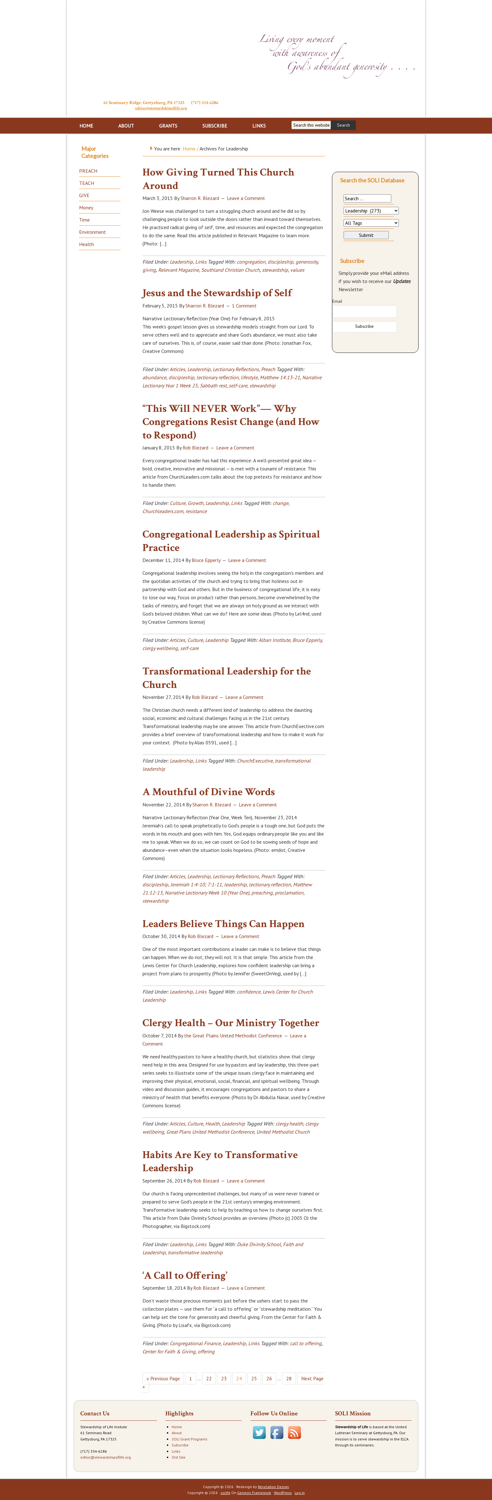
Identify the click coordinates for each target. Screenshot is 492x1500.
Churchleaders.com (162, 510)
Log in (300, 1492)
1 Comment (244, 305)
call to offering (306, 1343)
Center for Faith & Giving (168, 1351)
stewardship (275, 269)
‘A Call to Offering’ (184, 1275)
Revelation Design (273, 1486)
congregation (251, 261)
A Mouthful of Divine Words (208, 791)
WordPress (283, 1492)
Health (212, 1123)
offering (206, 1351)
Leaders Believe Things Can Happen (223, 923)
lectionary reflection (217, 377)
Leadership (181, 261)
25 (254, 1378)
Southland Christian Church (230, 269)
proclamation (289, 892)
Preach (268, 368)
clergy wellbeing (160, 647)
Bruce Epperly (307, 639)
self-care (238, 385)
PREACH (88, 170)
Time (84, 219)
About (177, 1432)
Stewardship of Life (161, 49)
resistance (196, 510)
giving (149, 269)
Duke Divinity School (259, 1243)
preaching (262, 892)
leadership (235, 884)
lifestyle (249, 377)
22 (209, 1378)
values (297, 269)
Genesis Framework (254, 1492)
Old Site (178, 1456)
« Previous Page (163, 1378)
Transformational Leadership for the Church (226, 677)
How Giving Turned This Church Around (218, 178)
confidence (248, 991)
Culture (177, 502)
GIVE (84, 194)
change (280, 502)
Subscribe (180, 1444)
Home (177, 1426)
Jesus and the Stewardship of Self (217, 292)
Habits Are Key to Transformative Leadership (220, 1161)
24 (239, 1378)
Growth (195, 502)
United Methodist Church (283, 1131)
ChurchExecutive (255, 760)
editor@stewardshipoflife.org (161, 108)
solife (225, 1492)
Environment (92, 231)
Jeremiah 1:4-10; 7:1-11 (196, 884)
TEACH (86, 182)
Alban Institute (274, 639)
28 (289, 1378)
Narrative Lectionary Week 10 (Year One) (207, 892)
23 (224, 1378)
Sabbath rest (213, 385)
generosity (307, 261)
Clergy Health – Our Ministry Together (230, 1022)
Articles (177, 368)
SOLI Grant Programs (189, 1438)
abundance (154, 377)
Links (200, 261)
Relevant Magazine (178, 269)
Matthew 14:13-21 (280, 377)
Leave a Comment (246, 197)
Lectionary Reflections (236, 368)
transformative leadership (195, 1252)
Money (86, 207)
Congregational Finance (195, 1343)
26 (269, 1378)
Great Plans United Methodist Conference (210, 1131)
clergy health (289, 1123)
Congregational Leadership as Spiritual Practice (231, 540)
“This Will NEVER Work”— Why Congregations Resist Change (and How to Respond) (231, 421)
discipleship (280, 261)
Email (337, 300)
